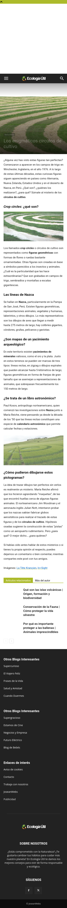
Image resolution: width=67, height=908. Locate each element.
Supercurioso (11, 666)
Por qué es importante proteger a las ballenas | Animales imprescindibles (40, 628)
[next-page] (11, 641)
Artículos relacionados (18, 580)
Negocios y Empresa (15, 732)
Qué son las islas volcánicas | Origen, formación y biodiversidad (43, 594)
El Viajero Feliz (12, 673)
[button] (6, 78)
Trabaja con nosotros (16, 784)
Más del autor (42, 580)
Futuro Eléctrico (13, 740)
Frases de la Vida (13, 681)
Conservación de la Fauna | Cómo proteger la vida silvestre (41, 611)
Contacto (9, 777)
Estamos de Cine (13, 725)
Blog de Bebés (12, 747)
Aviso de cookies (13, 769)
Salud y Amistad (13, 688)
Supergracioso (12, 717)
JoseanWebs (11, 791)
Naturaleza (9, 134)
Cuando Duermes (14, 695)
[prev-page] (6, 641)
